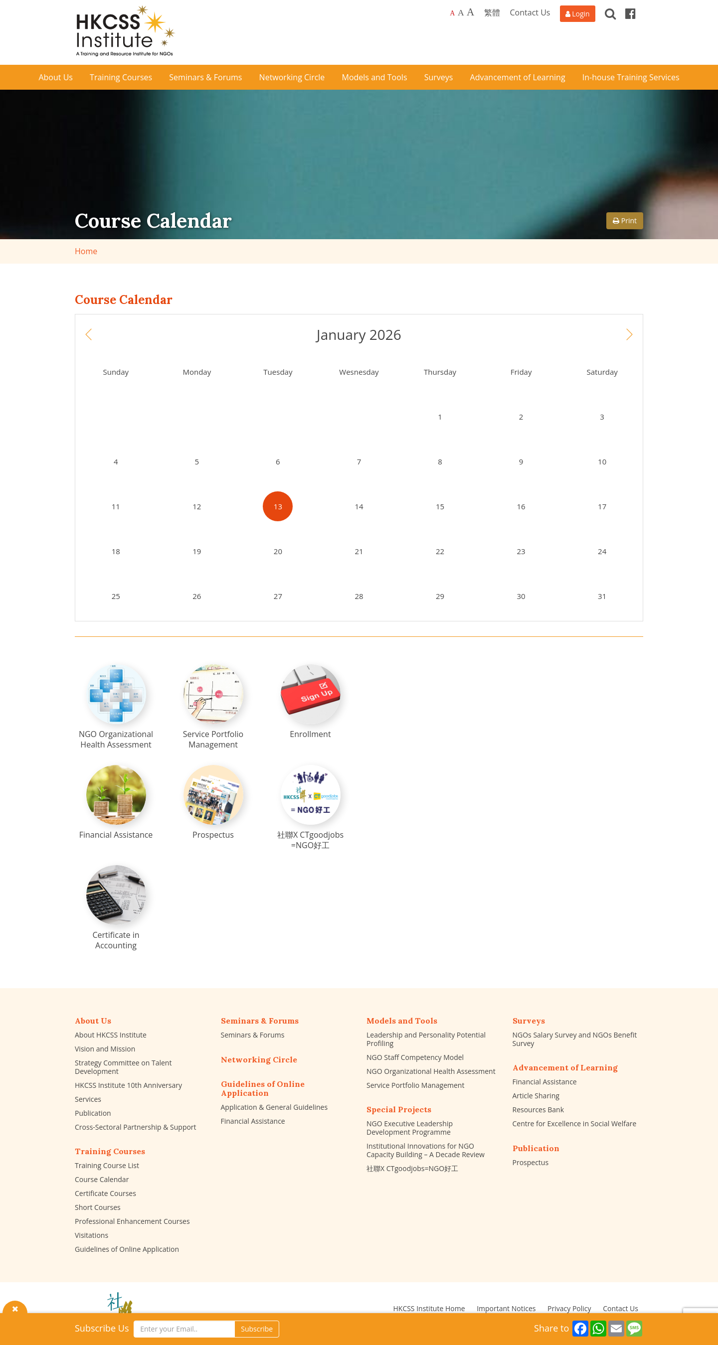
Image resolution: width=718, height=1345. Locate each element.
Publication (93, 1113)
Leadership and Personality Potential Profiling (426, 1039)
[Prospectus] (213, 802)
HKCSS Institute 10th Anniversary (128, 1085)
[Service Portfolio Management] (213, 707)
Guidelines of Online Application (127, 1249)
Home (86, 251)
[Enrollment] (310, 702)
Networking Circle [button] (292, 77)
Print (625, 220)
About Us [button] (55, 77)
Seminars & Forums (253, 1035)
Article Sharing (536, 1095)
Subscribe (257, 1329)
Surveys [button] (438, 77)
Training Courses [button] (121, 77)
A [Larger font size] (461, 12)
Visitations (91, 1235)
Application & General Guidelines (274, 1107)
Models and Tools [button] (374, 77)
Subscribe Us (102, 1328)
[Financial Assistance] (116, 802)
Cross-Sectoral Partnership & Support (135, 1127)
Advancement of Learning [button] (517, 77)
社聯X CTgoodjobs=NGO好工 (412, 1168)
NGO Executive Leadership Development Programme (409, 1128)
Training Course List (107, 1165)
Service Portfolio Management (415, 1085)
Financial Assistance (253, 1121)
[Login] (577, 13)
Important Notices (506, 1308)
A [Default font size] (452, 13)
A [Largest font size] (470, 12)
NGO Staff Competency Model (415, 1057)
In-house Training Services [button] (631, 77)
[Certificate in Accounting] (116, 908)
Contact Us (530, 12)
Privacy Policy (569, 1308)
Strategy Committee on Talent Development (123, 1067)
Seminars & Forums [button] (205, 77)
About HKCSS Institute (111, 1035)
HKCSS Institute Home (429, 1308)
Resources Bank (538, 1109)
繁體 (492, 12)
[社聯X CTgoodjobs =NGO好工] (310, 808)
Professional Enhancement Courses (132, 1221)
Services (88, 1099)
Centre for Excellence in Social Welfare (575, 1123)
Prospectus (531, 1162)
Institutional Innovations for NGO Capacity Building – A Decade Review (425, 1150)
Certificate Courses (105, 1193)
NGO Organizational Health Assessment (431, 1071)
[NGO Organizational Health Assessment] (116, 707)
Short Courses (98, 1207)
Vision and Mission (105, 1048)
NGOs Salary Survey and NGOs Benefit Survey (575, 1039)
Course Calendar (102, 1179)
